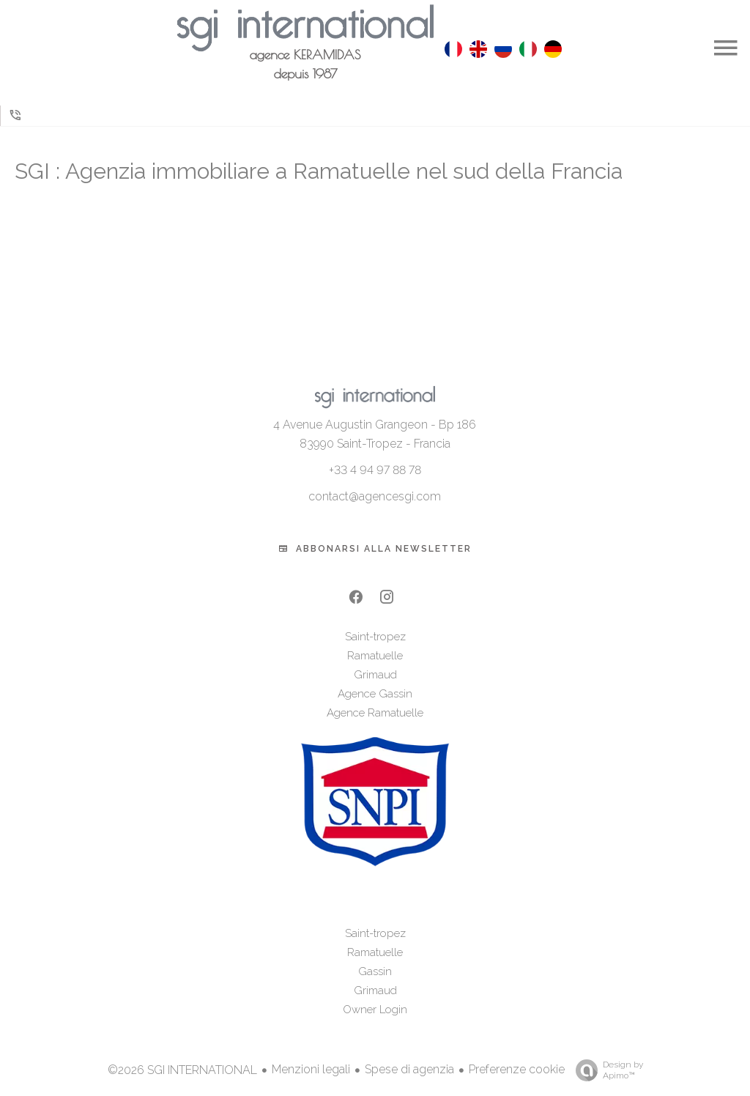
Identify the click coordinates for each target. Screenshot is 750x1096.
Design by (605, 1070)
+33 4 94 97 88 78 (375, 470)
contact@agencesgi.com (374, 496)
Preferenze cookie (517, 1069)
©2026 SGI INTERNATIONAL (182, 1070)
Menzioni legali (311, 1069)
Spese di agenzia (409, 1069)
